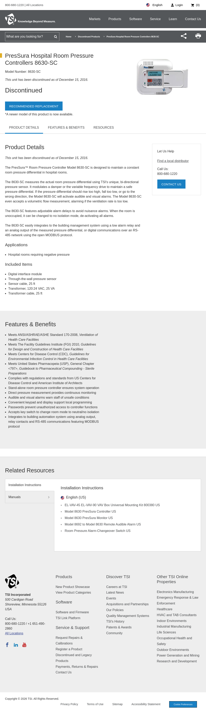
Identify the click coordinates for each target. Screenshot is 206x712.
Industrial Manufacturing (174, 626)
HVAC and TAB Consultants (177, 615)
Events (111, 598)
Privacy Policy (67, 704)
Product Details (24, 127)
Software (135, 19)
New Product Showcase (73, 587)
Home (68, 37)
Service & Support (73, 627)
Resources (104, 127)
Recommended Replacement (34, 106)
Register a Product (69, 649)
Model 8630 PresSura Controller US (90, 511)
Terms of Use (93, 704)
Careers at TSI (116, 587)
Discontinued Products (89, 37)
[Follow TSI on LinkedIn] (16, 644)
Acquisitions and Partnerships (127, 604)
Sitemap (116, 704)
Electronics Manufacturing (175, 592)
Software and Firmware (72, 612)
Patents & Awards (119, 627)
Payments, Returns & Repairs (77, 666)
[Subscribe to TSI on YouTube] (24, 644)
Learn (173, 19)
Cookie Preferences (182, 704)
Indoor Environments (172, 621)
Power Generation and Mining (178, 655)
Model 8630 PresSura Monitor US (89, 518)
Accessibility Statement (144, 704)
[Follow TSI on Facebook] (7, 644)
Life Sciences (166, 632)
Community (114, 633)
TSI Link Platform (68, 618)
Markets (94, 19)
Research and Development (177, 661)
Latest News (115, 592)
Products (114, 19)
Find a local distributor (173, 161)
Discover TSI (118, 576)
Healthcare (164, 609)
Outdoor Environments (173, 649)
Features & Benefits (66, 127)
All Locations (34, 5)
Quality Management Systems (127, 616)
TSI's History (115, 621)
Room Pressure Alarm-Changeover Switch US (98, 530)
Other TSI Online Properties (172, 579)
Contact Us (193, 19)
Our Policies (115, 610)
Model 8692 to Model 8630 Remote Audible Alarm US (103, 524)
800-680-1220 (15, 5)
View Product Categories (73, 592)
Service (155, 19)
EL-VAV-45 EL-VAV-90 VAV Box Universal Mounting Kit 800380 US (112, 505)
